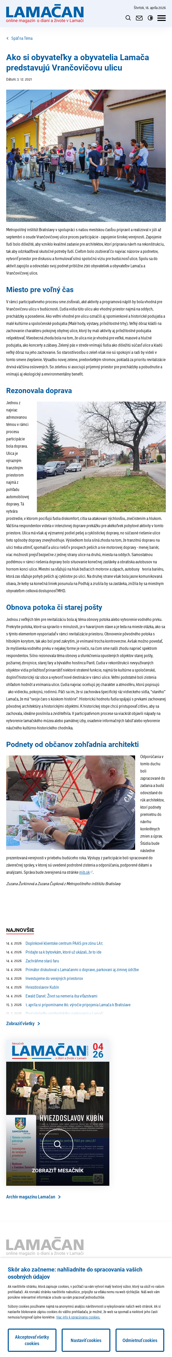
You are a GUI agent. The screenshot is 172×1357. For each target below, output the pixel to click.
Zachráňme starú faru (32, 961)
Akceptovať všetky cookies (32, 1340)
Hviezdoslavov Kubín (32, 987)
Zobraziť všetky (20, 1023)
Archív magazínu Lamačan (30, 1197)
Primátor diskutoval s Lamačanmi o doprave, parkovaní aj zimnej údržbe (72, 969)
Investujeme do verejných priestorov (44, 978)
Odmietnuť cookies (139, 1340)
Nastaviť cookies (86, 1340)
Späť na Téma (19, 38)
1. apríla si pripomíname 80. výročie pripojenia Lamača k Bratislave (68, 1005)
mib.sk (84, 872)
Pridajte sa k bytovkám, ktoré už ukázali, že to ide (53, 952)
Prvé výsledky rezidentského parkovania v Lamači (54, 1013)
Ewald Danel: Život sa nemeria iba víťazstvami (51, 996)
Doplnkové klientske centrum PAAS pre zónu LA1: (54, 943)
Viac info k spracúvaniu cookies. (78, 1317)
